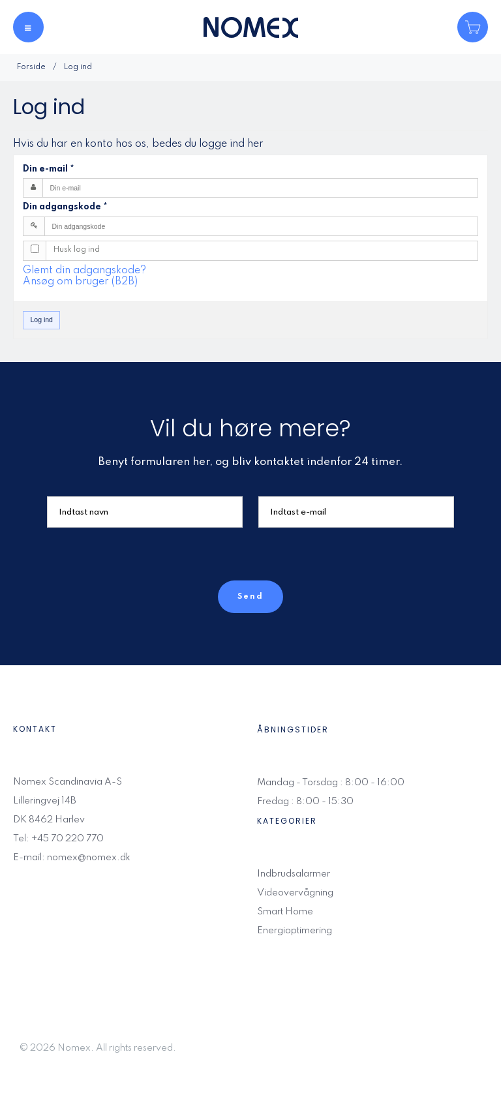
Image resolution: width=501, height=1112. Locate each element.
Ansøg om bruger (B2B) (80, 282)
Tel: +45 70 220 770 (58, 838)
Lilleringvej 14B (44, 800)
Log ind (42, 319)
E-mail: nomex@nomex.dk (71, 857)
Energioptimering (294, 930)
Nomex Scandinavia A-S (67, 782)
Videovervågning (295, 892)
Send (250, 597)
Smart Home (285, 911)
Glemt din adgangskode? (84, 270)
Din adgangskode (65, 206)
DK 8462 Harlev (49, 819)
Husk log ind (76, 250)
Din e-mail (48, 168)
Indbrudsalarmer (293, 874)
